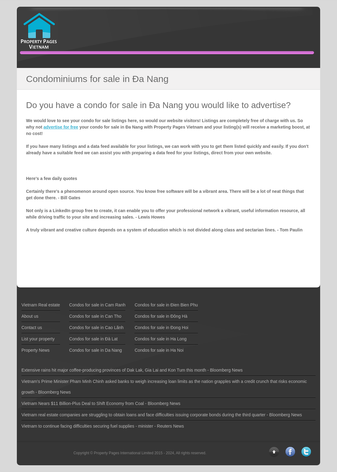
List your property (38, 338)
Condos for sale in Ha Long (160, 338)
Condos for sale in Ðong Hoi (161, 327)
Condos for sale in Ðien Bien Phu (166, 304)
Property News (35, 350)
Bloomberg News (226, 370)
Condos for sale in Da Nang (95, 350)
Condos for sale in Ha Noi (159, 350)
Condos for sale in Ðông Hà (160, 316)
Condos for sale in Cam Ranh (97, 304)
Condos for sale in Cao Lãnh (96, 327)
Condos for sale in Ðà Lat (93, 338)
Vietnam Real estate (40, 304)
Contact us (31, 327)
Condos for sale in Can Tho (95, 316)
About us (29, 316)
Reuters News (170, 426)
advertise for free (61, 127)
